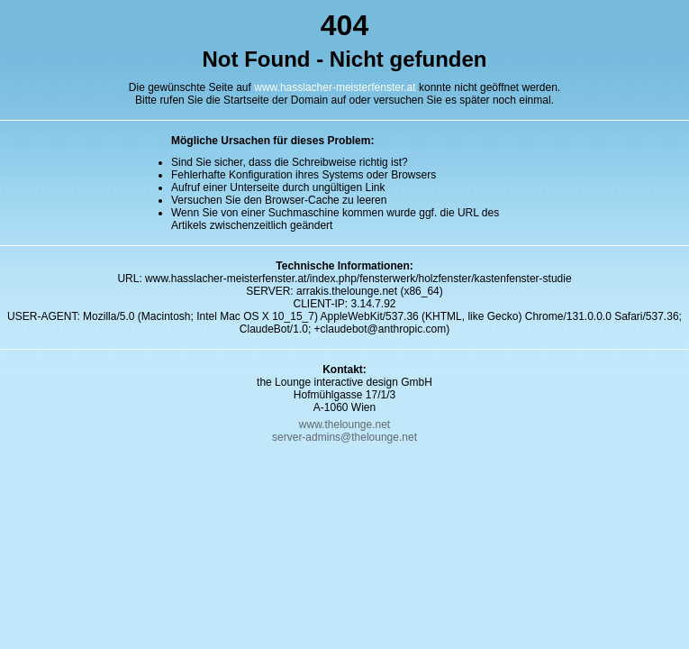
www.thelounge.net (344, 424)
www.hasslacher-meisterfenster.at (334, 87)
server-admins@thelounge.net (344, 437)
